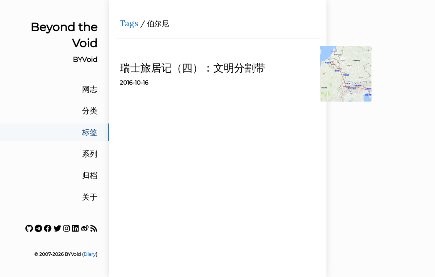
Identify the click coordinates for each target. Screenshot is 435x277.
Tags (131, 25)
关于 (89, 197)
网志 (89, 89)
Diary (90, 254)
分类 (89, 110)
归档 (89, 175)
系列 (89, 154)
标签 (89, 132)
